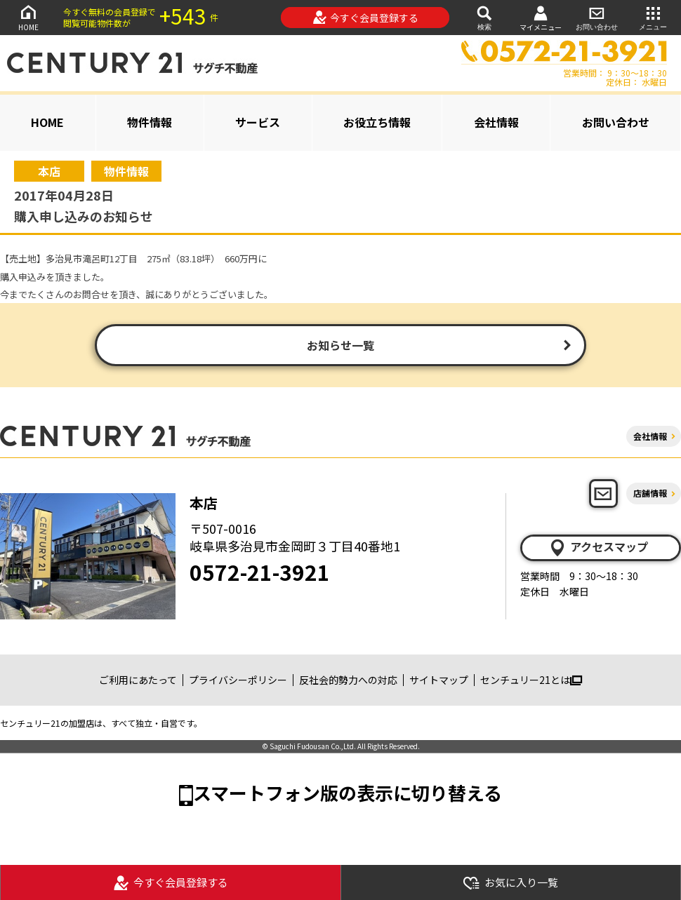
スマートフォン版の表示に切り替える (347, 792)
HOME (28, 17)
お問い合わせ (597, 17)
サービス (257, 122)
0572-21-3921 (260, 571)
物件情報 (149, 122)
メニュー (653, 17)
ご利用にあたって (138, 680)
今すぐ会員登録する (365, 18)
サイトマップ (438, 680)
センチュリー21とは (531, 680)
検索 (484, 17)
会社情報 (496, 122)
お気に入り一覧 (510, 883)
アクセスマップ (598, 547)
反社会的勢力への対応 (348, 680)
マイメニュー (541, 18)
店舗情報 (650, 493)
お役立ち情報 (377, 122)
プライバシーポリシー (238, 680)
